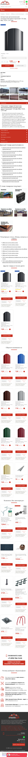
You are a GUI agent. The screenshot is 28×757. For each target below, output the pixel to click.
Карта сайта (3, 730)
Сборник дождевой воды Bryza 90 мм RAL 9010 (20, 518)
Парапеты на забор (6, 209)
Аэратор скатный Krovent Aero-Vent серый (6, 628)
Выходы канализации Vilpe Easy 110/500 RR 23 (6, 589)
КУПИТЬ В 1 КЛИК (20, 65)
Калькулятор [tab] (14, 141)
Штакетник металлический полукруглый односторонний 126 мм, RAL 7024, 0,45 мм (7, 284)
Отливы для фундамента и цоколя (5, 223)
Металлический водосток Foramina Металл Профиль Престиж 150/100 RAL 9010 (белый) (6, 519)
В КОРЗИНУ (7, 65)
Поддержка (19, 730)
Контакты (21, 1)
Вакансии (17, 729)
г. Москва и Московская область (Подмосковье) (15, 735)
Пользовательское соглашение (16, 726)
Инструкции (3, 729)
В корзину (4, 301)
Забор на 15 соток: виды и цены (10, 244)
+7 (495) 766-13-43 (24, 2)
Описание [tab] (14, 103)
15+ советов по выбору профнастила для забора (14, 249)
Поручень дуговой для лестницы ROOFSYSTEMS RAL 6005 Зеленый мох (20, 629)
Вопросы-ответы (23, 729)
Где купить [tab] (14, 135)
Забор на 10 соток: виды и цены (10, 251)
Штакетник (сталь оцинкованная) (19, 476)
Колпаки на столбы (20, 209)
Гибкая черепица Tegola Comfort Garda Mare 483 (6, 555)
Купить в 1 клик (10, 302)
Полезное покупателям (10, 729)
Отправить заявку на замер (11, 730)
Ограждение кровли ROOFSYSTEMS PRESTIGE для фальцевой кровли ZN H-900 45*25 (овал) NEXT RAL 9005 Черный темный (21, 591)
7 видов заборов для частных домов (11, 246)
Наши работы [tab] (14, 130)
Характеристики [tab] (14, 132)
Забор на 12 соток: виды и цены (10, 253)
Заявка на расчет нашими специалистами (14, 663)
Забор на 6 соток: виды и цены (10, 242)
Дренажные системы (18, 190)
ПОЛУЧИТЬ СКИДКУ (14, 68)
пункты (8, 76)
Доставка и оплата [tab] (14, 137)
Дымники (3, 189)
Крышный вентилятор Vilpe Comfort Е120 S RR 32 (20, 555)
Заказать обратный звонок (18, 744)
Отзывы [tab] (14, 139)
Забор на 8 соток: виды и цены (10, 255)
